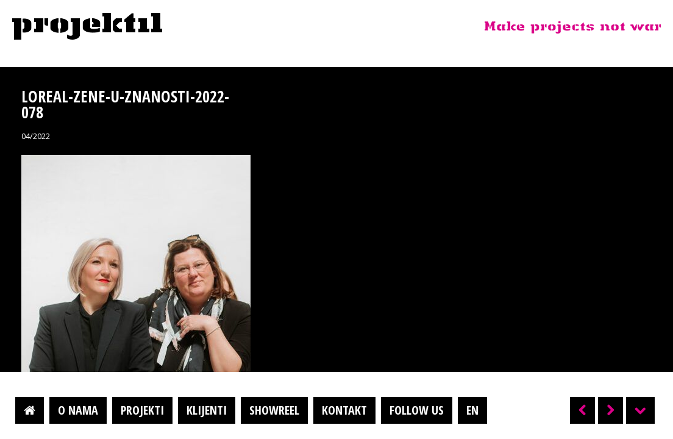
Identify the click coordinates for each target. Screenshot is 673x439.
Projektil (87, 26)
